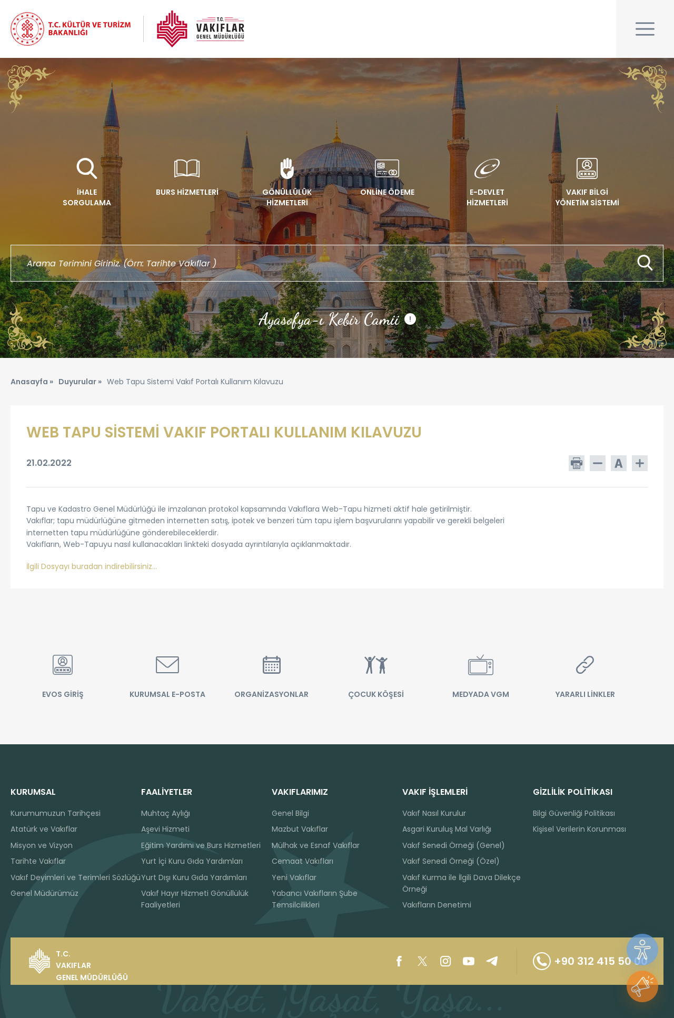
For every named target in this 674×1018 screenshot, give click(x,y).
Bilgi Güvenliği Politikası (574, 813)
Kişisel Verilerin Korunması (579, 829)
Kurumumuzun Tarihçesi (56, 813)
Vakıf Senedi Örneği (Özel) (451, 861)
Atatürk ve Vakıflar (44, 829)
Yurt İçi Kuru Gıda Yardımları (192, 861)
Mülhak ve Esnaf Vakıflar (316, 845)
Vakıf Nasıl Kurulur (434, 813)
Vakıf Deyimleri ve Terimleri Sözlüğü (76, 877)
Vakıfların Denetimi (436, 905)
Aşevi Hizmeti (165, 829)
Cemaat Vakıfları (302, 861)
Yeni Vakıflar (294, 877)
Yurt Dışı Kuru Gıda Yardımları (194, 877)
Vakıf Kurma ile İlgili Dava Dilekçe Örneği (461, 883)
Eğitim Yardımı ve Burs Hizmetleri (201, 845)
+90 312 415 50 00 (590, 961)
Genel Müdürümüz (44, 893)
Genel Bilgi (290, 813)
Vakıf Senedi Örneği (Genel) (453, 845)
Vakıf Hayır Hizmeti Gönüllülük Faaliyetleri (195, 899)
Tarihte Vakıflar (38, 861)
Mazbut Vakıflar (300, 829)
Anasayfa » (32, 381)
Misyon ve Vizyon (42, 845)
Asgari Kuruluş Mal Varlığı (446, 829)
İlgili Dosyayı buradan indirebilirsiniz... (91, 566)
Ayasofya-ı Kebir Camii (337, 319)
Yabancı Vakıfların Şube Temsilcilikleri (315, 899)
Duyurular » (80, 381)
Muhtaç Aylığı (165, 813)
